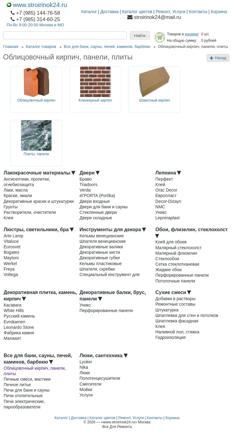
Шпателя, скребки (97, 269)
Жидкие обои (168, 269)
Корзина (219, 11)
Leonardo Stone (19, 327)
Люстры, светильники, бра (39, 229)
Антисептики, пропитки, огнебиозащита (27, 182)
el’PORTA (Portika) (97, 195)
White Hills (14, 310)
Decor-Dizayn (168, 201)
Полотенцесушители (100, 378)
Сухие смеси (173, 292)
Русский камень (19, 316)
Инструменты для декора (113, 229)
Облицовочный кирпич (36, 100)
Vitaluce (11, 241)
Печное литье (17, 384)
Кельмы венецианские (102, 235)
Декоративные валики (101, 246)
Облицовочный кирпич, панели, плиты (35, 371)
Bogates (11, 252)
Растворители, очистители (30, 212)
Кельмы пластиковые (101, 263)
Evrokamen (14, 321)
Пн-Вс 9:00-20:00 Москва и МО (35, 25)
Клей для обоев (170, 241)
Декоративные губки (100, 257)
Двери (90, 172)
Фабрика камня (19, 332)
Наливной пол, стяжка (177, 331)
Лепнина (168, 172)
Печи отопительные (23, 395)
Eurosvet (12, 246)
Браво (86, 179)
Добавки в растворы (175, 298)
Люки (85, 372)
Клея (8, 217)
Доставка (109, 11)
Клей (160, 184)
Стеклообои (167, 258)
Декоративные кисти (100, 252)
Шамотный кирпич (154, 100)
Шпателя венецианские (103, 241)
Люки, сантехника (104, 355)
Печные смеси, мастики (27, 379)
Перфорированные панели (182, 275)
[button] (140, 35)
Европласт (165, 195)
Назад (218, 58)
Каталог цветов (137, 11)
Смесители (90, 384)
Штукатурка (167, 309)
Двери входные (95, 201)
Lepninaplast (167, 217)
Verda (85, 190)
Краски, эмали (18, 195)
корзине (191, 34)
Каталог (89, 11)
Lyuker (86, 361)
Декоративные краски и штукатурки (39, 201)
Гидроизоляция (170, 337)
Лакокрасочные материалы (39, 172)
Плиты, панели (36, 154)
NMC (160, 206)
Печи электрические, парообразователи (24, 404)
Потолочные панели (175, 280)
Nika (84, 367)
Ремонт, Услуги (170, 11)
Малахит (12, 338)
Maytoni (11, 257)
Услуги (86, 395)
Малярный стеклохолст (178, 247)
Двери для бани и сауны (104, 206)
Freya (9, 269)
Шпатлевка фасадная (176, 320)
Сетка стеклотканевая (177, 264)
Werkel (10, 263)
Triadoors (89, 184)
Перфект (164, 179)
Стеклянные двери (98, 212)
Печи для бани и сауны (26, 390)
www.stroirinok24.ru (37, 5)
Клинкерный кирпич (95, 100)
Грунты (11, 206)
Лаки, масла (16, 190)
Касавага (12, 305)
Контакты (198, 11)
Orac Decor (166, 190)
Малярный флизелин (176, 253)
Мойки (86, 389)
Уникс (161, 212)
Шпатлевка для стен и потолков (186, 315)
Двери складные (96, 217)
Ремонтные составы (175, 304)
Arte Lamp (13, 235)
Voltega (11, 274)
